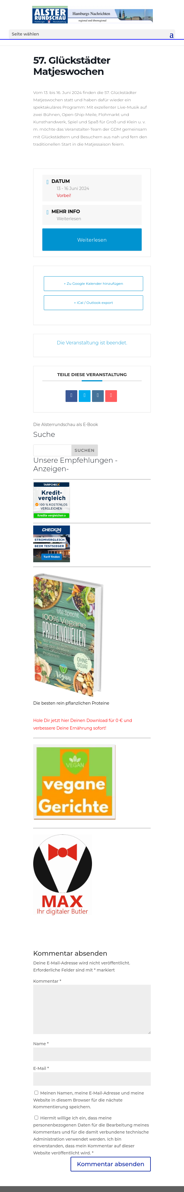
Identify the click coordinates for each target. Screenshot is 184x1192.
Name (40, 1043)
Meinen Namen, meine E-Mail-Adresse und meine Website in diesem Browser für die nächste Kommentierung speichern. (88, 1100)
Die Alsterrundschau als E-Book (65, 424)
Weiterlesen (69, 218)
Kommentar (47, 981)
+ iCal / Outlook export (93, 302)
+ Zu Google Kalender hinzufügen (93, 283)
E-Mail (41, 1068)
